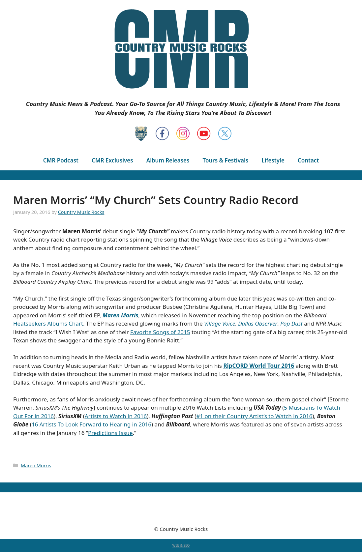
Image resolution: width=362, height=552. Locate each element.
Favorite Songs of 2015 (160, 332)
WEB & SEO (181, 545)
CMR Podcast (60, 160)
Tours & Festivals (225, 160)
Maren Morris (36, 465)
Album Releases (168, 160)
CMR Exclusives (112, 160)
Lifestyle (273, 160)
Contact (308, 160)
